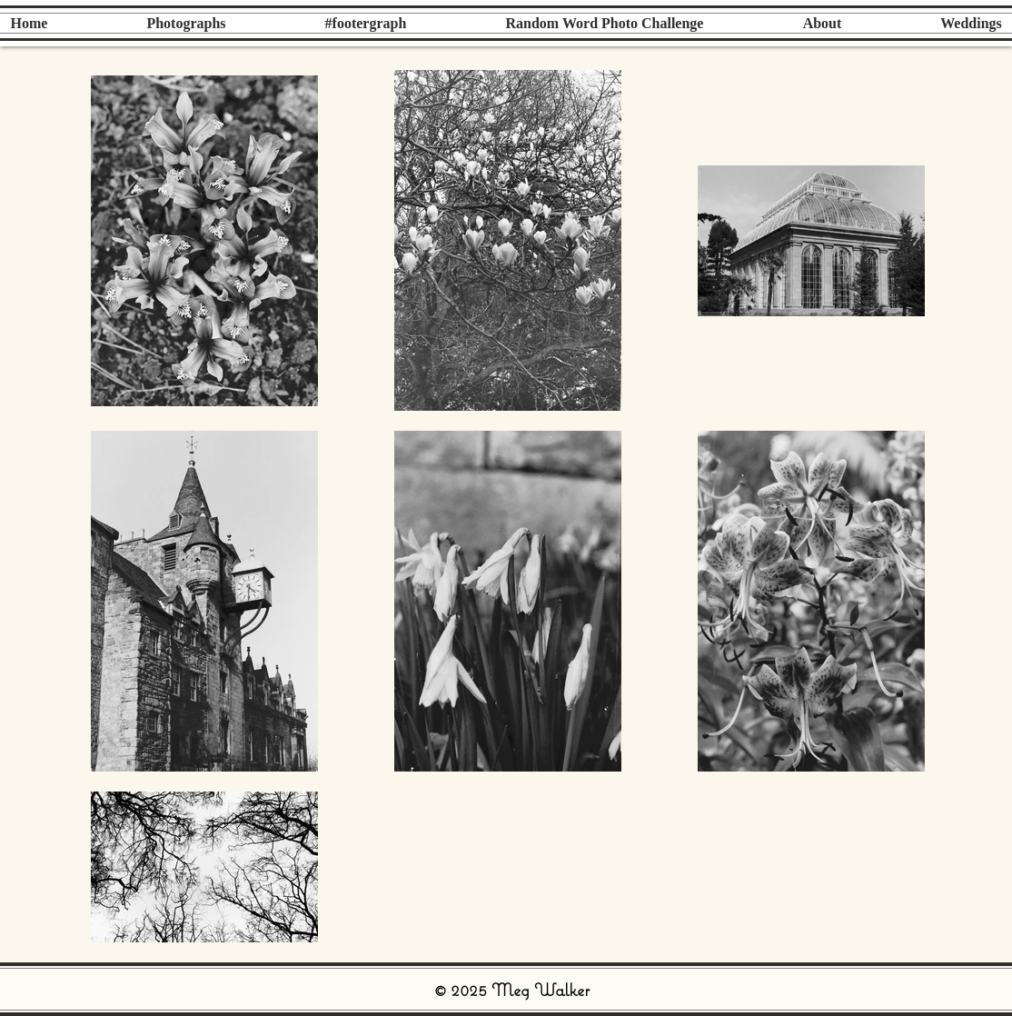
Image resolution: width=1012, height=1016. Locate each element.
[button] (186, 23)
